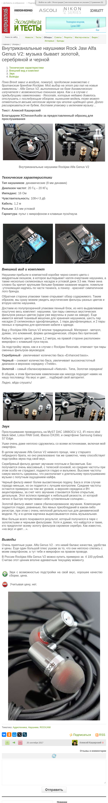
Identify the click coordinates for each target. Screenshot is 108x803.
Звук (12, 73)
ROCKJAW (45, 727)
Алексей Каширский (90, 742)
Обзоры (15, 44)
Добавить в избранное (14, 3)
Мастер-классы (82, 37)
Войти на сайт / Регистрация (51, 2)
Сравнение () (97, 2)
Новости (29, 37)
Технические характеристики (26, 67)
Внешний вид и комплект (24, 70)
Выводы (14, 76)
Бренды (60, 41)
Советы (57, 37)
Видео (95, 37)
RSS (102, 734)
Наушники (33, 727)
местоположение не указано (77, 2)
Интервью (49, 41)
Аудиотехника (20, 727)
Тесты (38, 37)
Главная (6, 44)
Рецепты (68, 37)
